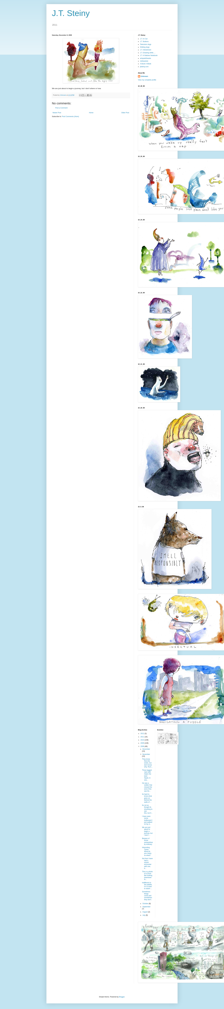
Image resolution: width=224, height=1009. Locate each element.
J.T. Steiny (71, 13)
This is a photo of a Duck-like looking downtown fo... (147, 875)
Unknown (144, 76)
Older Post (125, 113)
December (146, 749)
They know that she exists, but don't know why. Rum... (147, 763)
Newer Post (57, 113)
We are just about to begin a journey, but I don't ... (147, 831)
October (145, 904)
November (146, 754)
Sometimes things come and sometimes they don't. (147, 896)
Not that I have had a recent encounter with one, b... (147, 863)
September (146, 907)
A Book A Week (145, 64)
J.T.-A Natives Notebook (148, 55)
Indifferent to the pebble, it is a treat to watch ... (147, 885)
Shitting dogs (144, 47)
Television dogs (145, 44)
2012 (143, 733)
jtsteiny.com (144, 67)
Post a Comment (61, 108)
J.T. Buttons (144, 41)
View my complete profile (147, 80)
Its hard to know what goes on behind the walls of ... (147, 798)
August (145, 912)
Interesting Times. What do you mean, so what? (147, 851)
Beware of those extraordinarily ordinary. (147, 841)
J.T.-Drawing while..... (148, 53)
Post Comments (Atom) (70, 116)
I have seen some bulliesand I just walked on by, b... (147, 820)
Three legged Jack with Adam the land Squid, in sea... (147, 775)
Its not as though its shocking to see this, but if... (147, 809)
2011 (143, 737)
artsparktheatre (145, 58)
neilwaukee (144, 61)
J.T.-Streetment (145, 50)
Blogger (122, 997)
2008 (143, 746)
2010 (143, 740)
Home (91, 113)
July (144, 915)
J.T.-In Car (144, 39)
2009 (143, 743)
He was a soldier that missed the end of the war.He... (147, 787)
